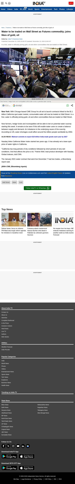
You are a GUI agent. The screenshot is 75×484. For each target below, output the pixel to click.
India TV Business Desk (15, 39)
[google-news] (28, 446)
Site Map (16, 479)
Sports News (5, 374)
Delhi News (4, 407)
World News (5, 363)
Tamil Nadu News (6, 421)
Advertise (4, 317)
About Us (4, 315)
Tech (55, 9)
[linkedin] (23, 446)
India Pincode (5, 349)
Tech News (4, 377)
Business (8, 27)
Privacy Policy (38, 479)
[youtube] (18, 446)
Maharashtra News (43, 404)
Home (3, 9)
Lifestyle (70, 9)
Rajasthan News (42, 407)
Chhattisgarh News (7, 426)
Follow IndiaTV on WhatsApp (37, 188)
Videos (9, 9)
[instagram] (13, 446)
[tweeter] (8, 446)
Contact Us (4, 312)
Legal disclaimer (26, 479)
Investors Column (6, 326)
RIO (55, 479)
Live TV (3, 331)
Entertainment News (7, 371)
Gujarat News (5, 429)
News (2, 27)
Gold (20, 182)
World (30, 9)
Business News (6, 382)
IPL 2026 (23, 9)
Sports (37, 9)
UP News (4, 424)
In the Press (5, 323)
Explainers (4, 380)
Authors (3, 334)
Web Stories (5, 337)
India (16, 9)
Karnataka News (6, 435)
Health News (5, 385)
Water (14, 182)
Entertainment (46, 9)
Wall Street (6, 182)
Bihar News (4, 404)
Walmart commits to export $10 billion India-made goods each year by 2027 (39, 137)
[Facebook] (3, 446)
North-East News (6, 418)
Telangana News (43, 410)
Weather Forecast (6, 347)
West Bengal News (43, 413)
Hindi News (4, 328)
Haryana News (5, 410)
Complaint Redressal (7, 320)
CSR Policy (48, 479)
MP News (4, 415)
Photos (62, 9)
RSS (60, 479)
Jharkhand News (6, 413)
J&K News (4, 432)
